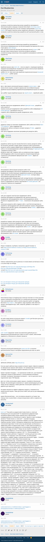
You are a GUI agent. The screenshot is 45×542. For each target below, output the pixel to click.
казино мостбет (25, 348)
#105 (43, 102)
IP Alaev (32, 128)
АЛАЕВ (33, 207)
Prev (6, 13)
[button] (1, 2)
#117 (43, 360)
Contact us (3, 537)
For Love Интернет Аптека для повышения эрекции (15, 282)
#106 (43, 122)
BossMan (4, 10)
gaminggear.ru (27, 507)
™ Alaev (21, 200)
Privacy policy (19, 537)
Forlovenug (8, 253)
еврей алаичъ (28, 93)
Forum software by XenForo (12, 540)
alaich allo (16, 67)
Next (17, 13)
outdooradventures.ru (6, 507)
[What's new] (40, 1)
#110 (43, 218)
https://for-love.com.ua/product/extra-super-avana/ (18, 270)
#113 (43, 295)
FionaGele (8, 324)
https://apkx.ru (10, 302)
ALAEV (29, 226)
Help (24, 537)
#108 (43, 167)
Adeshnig (8, 96)
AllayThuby (8, 58)
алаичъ (35, 49)
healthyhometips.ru (18, 507)
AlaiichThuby (9, 77)
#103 (43, 64)
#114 (43, 315)
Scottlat (7, 237)
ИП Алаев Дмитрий (32, 181)
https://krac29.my (19, 362)
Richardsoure (9, 289)
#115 (43, 330)
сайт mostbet (4, 332)
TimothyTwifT (9, 403)
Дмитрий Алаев (30, 105)
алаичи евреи (33, 86)
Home (28, 537)
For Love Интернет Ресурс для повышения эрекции (15, 283)
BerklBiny (8, 310)
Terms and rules (11, 537)
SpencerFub (8, 354)
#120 (43, 518)
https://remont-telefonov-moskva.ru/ (13, 247)
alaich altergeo (12, 48)
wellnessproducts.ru (20, 508)
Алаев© (29, 155)
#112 (43, 259)
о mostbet (27, 318)
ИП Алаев (15, 233)
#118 (43, 409)
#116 (43, 345)
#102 (43, 41)
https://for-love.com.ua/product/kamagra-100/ (17, 266)
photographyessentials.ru (7, 508)
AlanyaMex (8, 16)
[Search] (43, 1)
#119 (43, 504)
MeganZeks (8, 340)
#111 (43, 243)
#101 (43, 22)
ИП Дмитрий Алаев (38, 149)
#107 (43, 141)
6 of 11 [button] (11, 13)
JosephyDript (9, 498)
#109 (43, 193)
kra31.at (3, 412)
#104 (43, 83)
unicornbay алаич (35, 27)
